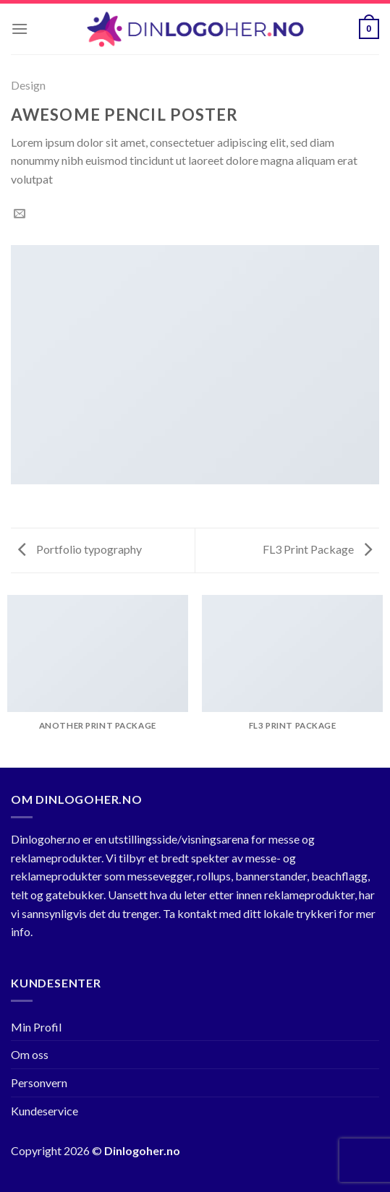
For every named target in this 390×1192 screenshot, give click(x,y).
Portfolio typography (80, 549)
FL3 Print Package (317, 549)
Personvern (39, 1082)
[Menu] (19, 28)
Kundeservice (44, 1111)
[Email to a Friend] (19, 213)
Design (28, 85)
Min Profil (36, 1027)
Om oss (29, 1054)
